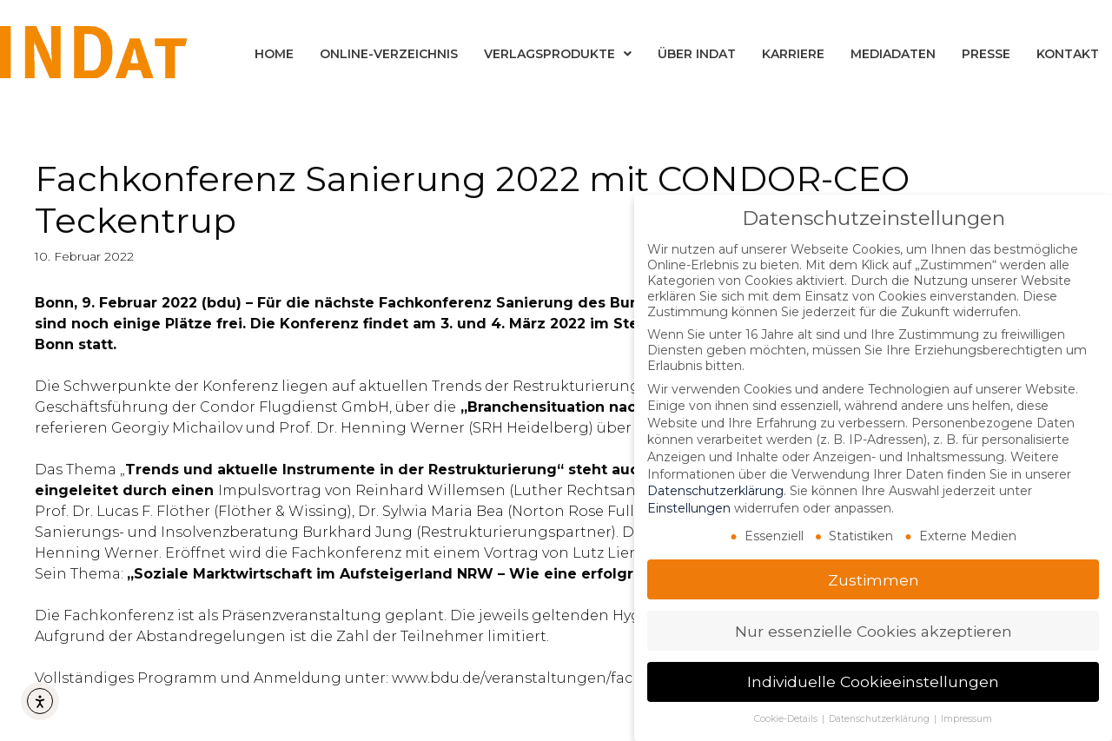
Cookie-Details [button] (787, 718)
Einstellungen (689, 508)
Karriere (793, 54)
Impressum (966, 718)
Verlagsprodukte (558, 54)
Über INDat (697, 54)
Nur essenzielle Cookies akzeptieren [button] (873, 631)
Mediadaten (893, 54)
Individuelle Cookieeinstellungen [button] (873, 681)
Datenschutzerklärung (715, 491)
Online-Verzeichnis (389, 54)
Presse (986, 54)
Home (274, 54)
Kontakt (1067, 54)
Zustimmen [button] (873, 580)
